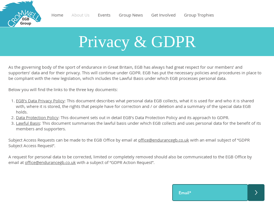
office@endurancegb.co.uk (163, 140)
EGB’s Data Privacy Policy (40, 100)
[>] (256, 192)
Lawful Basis (28, 123)
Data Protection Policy (37, 117)
